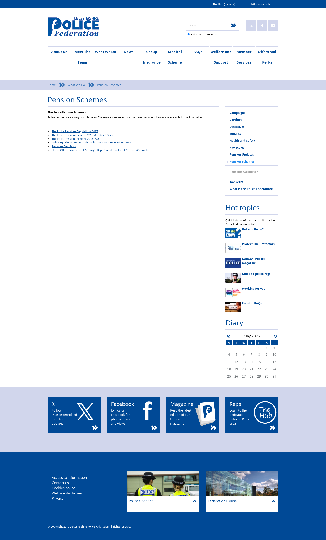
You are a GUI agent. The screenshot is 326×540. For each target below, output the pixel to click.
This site (196, 34)
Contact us (60, 482)
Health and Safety (242, 140)
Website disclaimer (67, 493)
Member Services (244, 57)
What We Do (105, 51)
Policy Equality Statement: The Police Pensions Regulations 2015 (91, 142)
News (128, 51)
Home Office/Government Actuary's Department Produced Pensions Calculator (101, 150)
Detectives (237, 127)
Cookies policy (63, 487)
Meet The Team (82, 57)
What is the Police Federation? (251, 189)
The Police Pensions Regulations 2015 (75, 131)
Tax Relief (236, 182)
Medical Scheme (175, 57)
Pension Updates (242, 154)
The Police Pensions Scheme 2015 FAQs (76, 139)
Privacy (57, 498)
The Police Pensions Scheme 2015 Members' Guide (83, 135)
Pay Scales (237, 148)
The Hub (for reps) (224, 4)
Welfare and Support (221, 57)
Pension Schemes (242, 161)
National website (260, 4)
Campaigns (237, 113)
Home (52, 85)
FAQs (197, 51)
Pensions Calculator (64, 146)
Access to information (69, 477)
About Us (59, 51)
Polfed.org (212, 34)
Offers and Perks (267, 57)
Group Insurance (152, 57)
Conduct (236, 120)
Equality (235, 134)
